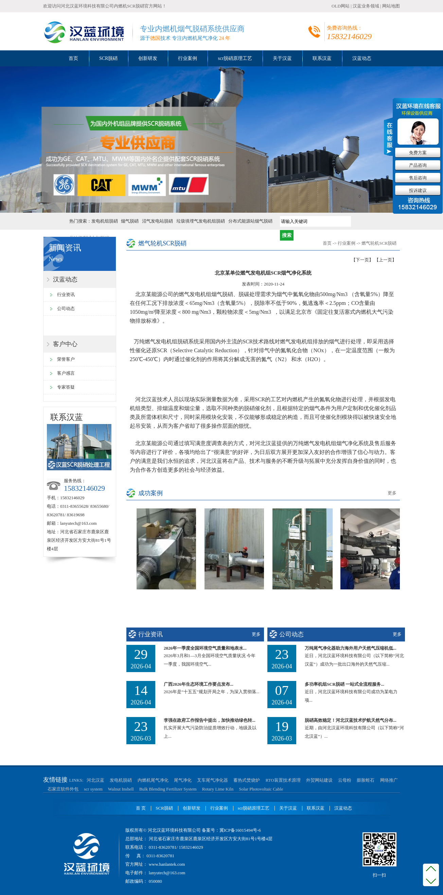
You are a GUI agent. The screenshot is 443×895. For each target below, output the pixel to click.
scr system (93, 789)
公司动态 (66, 308)
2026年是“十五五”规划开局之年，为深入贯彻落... (211, 691)
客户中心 (65, 344)
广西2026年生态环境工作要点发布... (198, 684)
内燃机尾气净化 (153, 780)
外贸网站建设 (319, 780)
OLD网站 (341, 6)
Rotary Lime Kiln (217, 789)
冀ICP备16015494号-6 (240, 830)
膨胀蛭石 (365, 780)
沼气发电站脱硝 (157, 221)
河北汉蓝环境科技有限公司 (87, 6)
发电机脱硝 (121, 780)
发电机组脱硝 (104, 221)
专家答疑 (66, 387)
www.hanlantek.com (166, 864)
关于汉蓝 (282, 58)
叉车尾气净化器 (212, 780)
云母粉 (344, 780)
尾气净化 (183, 780)
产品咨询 (418, 165)
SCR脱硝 (108, 58)
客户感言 (66, 373)
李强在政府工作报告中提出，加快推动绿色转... (209, 720)
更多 (392, 492)
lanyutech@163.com (78, 523)
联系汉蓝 (322, 58)
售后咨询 (418, 177)
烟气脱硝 (130, 221)
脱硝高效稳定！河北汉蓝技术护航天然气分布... (350, 720)
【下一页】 (362, 259)
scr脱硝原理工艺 (235, 58)
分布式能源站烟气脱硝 (250, 221)
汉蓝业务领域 (366, 6)
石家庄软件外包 (63, 789)
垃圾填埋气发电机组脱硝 (200, 221)
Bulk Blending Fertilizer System (168, 789)
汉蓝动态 (361, 58)
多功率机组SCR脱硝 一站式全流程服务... (344, 684)
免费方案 (418, 152)
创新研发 (147, 58)
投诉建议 (418, 190)
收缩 (388, 136)
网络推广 (389, 780)
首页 (73, 58)
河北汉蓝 (95, 780)
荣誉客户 (66, 359)
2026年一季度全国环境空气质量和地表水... (205, 648)
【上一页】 (385, 259)
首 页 (141, 808)
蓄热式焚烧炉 (246, 780)
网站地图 (391, 6)
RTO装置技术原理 (283, 780)
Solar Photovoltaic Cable (261, 789)
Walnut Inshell (121, 789)
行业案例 (187, 58)
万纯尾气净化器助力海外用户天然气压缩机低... (350, 648)
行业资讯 (66, 294)
